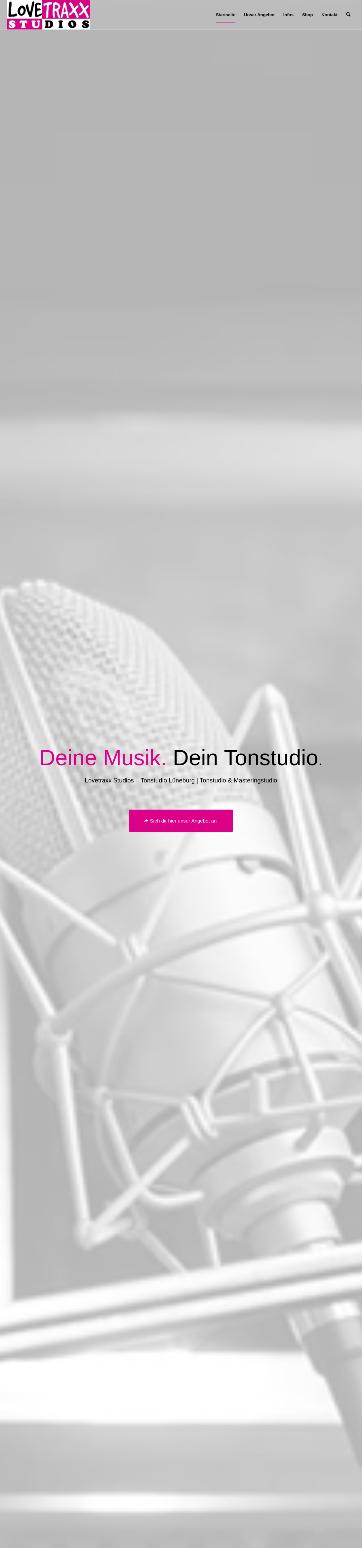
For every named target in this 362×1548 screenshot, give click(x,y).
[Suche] (348, 14)
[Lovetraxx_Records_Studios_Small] (48, 14)
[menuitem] (226, 14)
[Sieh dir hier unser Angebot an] (181, 821)
